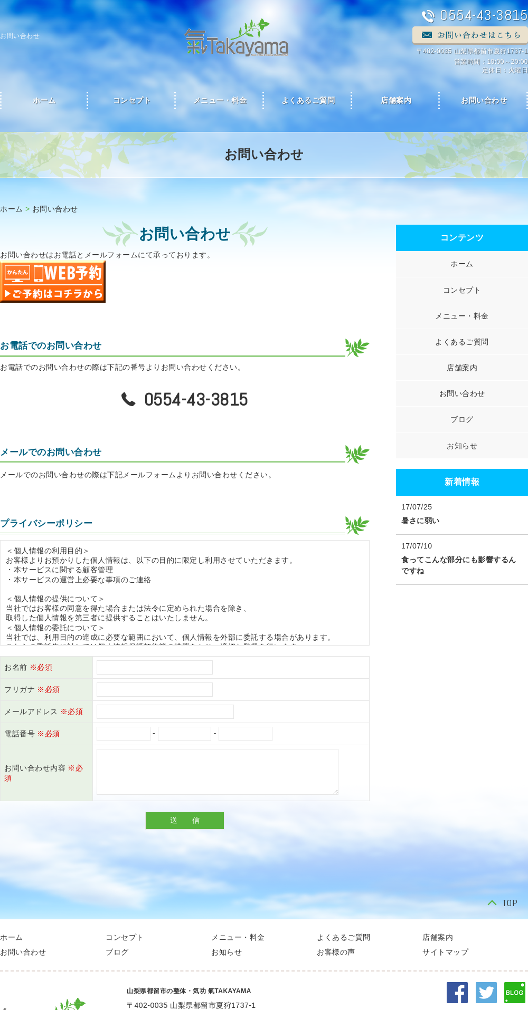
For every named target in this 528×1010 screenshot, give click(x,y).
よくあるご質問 (308, 100)
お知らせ (462, 445)
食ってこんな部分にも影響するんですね (458, 565)
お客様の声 (336, 952)
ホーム (11, 209)
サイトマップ (445, 952)
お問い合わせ (55, 209)
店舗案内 (396, 100)
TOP (510, 903)
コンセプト (132, 100)
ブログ (462, 419)
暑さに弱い (420, 520)
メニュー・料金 (220, 100)
